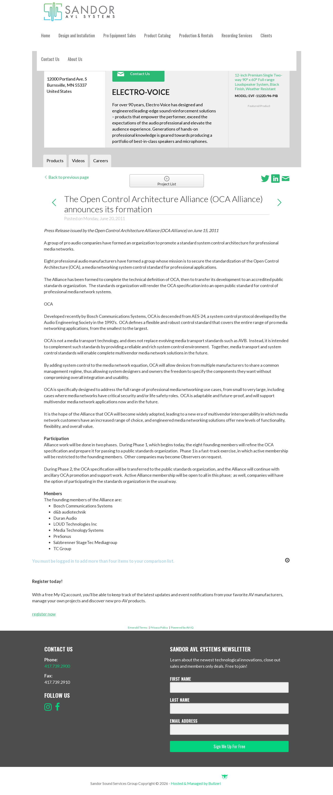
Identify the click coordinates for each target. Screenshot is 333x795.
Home (45, 35)
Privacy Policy (159, 627)
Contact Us (50, 59)
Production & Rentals (196, 35)
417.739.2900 (57, 666)
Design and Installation (77, 35)
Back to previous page (66, 177)
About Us (75, 59)
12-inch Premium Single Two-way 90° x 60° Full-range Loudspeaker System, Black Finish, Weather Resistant (258, 82)
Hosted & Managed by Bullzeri (199, 783)
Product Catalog (157, 35)
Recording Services (237, 35)
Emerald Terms (138, 627)
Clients (266, 35)
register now (44, 613)
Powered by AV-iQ (182, 627)
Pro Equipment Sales (119, 35)
